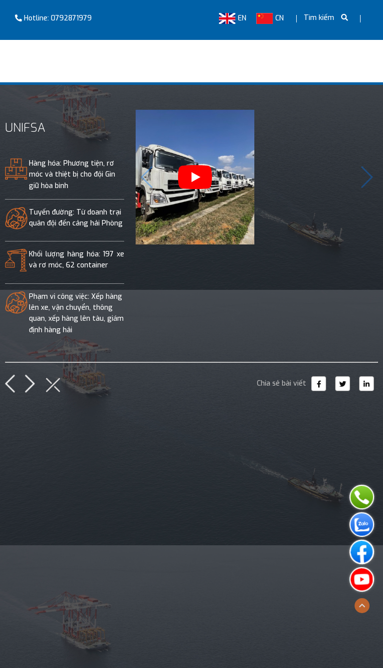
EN (232, 18)
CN (270, 18)
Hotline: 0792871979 (53, 18)
